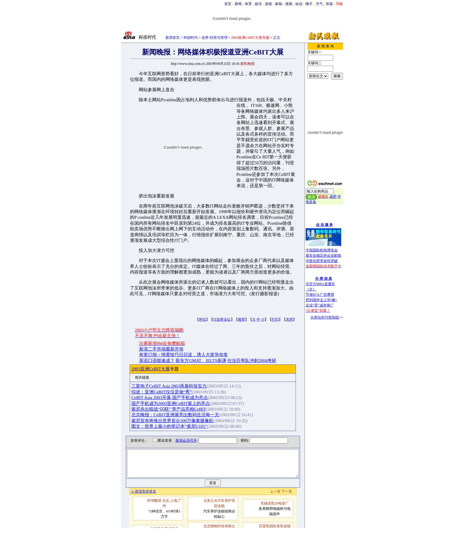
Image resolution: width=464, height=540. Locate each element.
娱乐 (258, 4)
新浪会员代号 (181, 440)
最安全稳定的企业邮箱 (323, 255)
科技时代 (190, 38)
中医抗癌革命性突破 (322, 261)
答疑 (329, 4)
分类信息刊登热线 (324, 317)
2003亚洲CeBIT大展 (157, 369)
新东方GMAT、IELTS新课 (200, 360)
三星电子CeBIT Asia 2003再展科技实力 (175, 386)
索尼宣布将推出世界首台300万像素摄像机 (179, 420)
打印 (275, 319)
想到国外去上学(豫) (321, 300)
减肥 (332, 197)
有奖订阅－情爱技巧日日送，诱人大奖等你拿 (183, 354)
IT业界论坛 (222, 319)
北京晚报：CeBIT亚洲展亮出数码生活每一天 (181, 414)
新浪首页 (172, 38)
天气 (319, 4)
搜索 (288, 4)
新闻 (238, 4)
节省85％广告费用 (320, 294)
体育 (248, 4)
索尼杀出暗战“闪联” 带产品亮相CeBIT (175, 409)
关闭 (289, 319)
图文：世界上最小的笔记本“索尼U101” (175, 426)
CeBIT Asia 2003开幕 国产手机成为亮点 (176, 397)
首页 (227, 4)
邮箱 (278, 4)
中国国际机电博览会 (322, 250)
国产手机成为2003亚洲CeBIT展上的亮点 (177, 403)
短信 (298, 4)
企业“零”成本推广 (320, 305)
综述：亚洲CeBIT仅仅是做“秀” (168, 392)
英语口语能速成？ (157, 360)
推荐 (241, 319)
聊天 (308, 4)
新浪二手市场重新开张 (161, 349)
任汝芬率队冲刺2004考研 (251, 360)
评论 (202, 319)
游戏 (268, 4)
